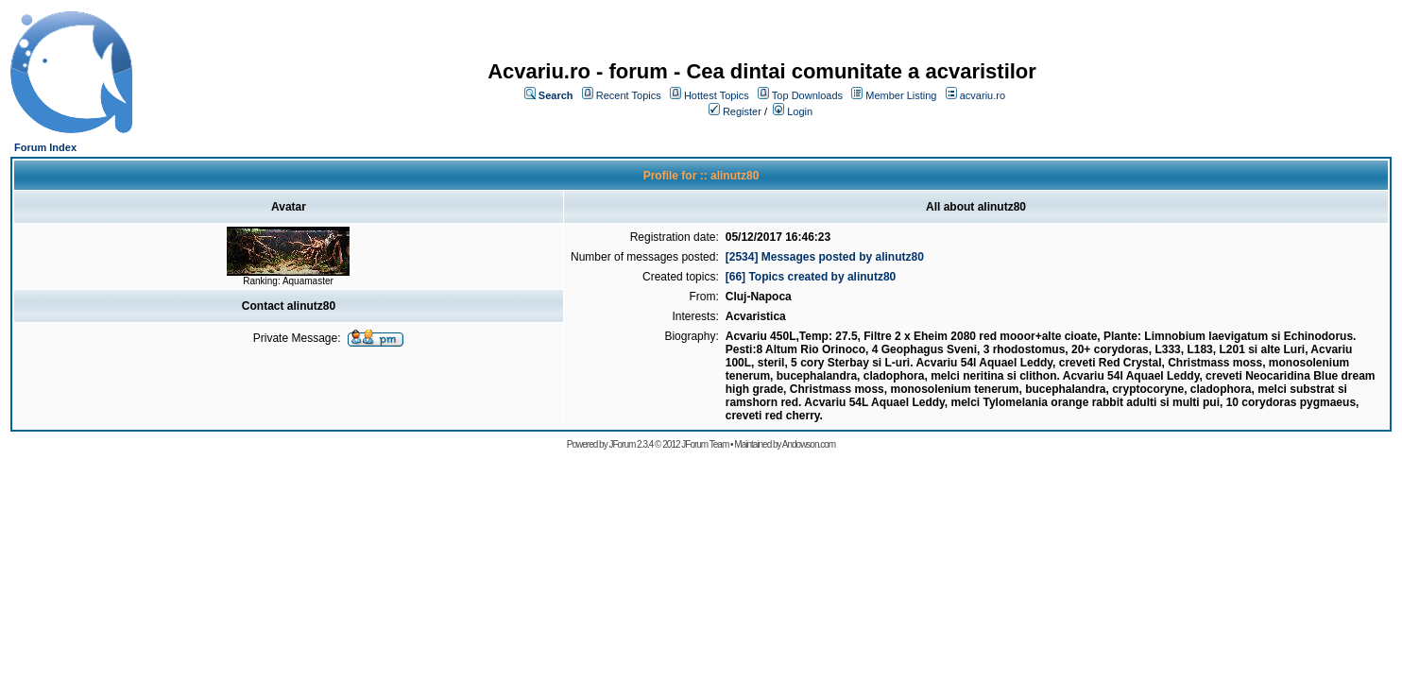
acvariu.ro (982, 95)
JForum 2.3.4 (630, 444)
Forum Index (45, 147)
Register (742, 111)
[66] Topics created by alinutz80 (811, 276)
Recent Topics (628, 95)
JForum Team (704, 444)
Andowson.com (808, 444)
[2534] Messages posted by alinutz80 (825, 257)
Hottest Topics (716, 95)
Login (799, 111)
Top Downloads (807, 95)
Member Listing (900, 95)
